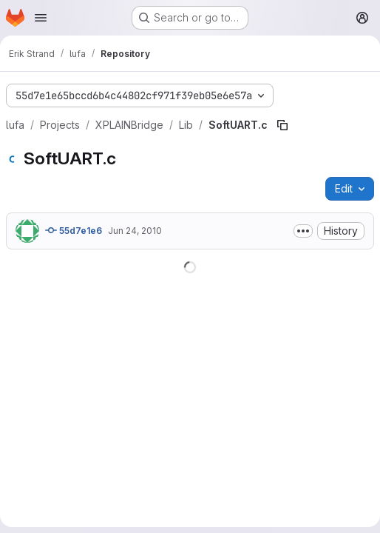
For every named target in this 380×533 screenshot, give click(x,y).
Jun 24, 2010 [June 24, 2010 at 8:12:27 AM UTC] (135, 230)
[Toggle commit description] (303, 231)
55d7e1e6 (73, 230)
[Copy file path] (282, 125)
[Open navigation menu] (40, 18)
